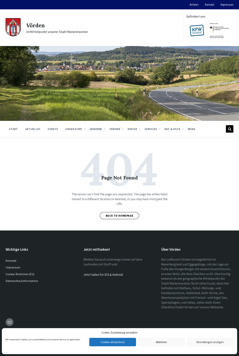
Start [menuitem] (13, 129)
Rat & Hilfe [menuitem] (173, 129)
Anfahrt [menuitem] (194, 4)
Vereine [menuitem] (114, 129)
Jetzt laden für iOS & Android (103, 275)
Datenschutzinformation (22, 281)
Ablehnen (161, 342)
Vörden (36, 25)
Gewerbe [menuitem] (96, 129)
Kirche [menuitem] (132, 129)
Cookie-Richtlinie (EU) (20, 274)
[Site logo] (13, 35)
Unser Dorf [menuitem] (73, 129)
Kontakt (11, 260)
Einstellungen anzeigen (210, 342)
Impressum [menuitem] (226, 4)
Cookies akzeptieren (113, 342)
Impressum (13, 267)
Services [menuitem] (150, 129)
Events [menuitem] (53, 129)
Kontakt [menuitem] (209, 4)
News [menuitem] (191, 129)
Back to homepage (119, 215)
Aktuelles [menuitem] (33, 129)
